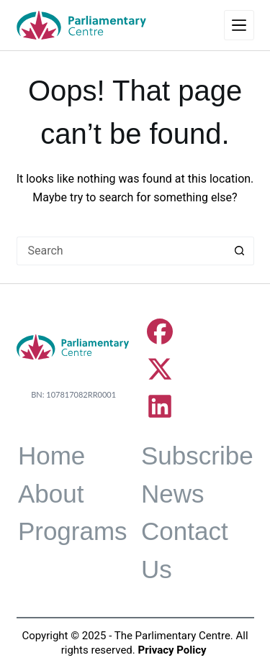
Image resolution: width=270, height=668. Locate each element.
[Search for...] (121, 251)
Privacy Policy (172, 650)
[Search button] (239, 251)
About (51, 494)
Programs (72, 531)
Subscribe (197, 455)
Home (51, 455)
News (172, 494)
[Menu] (239, 25)
